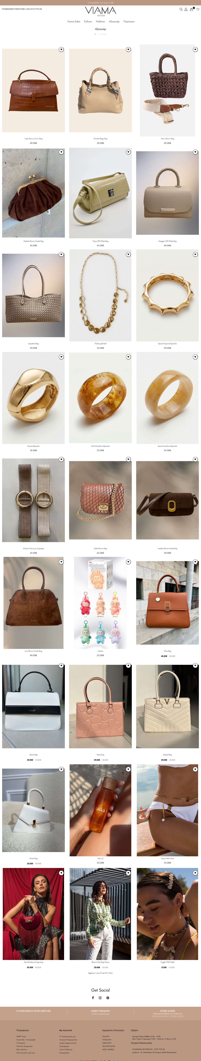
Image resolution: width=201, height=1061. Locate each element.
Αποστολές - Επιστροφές (26, 1040)
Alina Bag (167, 651)
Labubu (100, 651)
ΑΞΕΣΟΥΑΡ (106, 1043)
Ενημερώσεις (64, 1053)
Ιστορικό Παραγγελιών (68, 1040)
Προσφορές (64, 1046)
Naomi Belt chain (167, 858)
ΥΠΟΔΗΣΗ (106, 1040)
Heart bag (100, 755)
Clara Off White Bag (100, 241)
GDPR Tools (21, 1036)
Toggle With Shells (167, 962)
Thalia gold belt (100, 344)
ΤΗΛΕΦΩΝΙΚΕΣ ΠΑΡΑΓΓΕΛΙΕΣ (22, 9)
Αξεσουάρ (114, 21)
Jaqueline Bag (33, 344)
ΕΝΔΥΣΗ (106, 1036)
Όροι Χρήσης (22, 1049)
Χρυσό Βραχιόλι (33, 446)
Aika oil (100, 858)
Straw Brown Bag (167, 139)
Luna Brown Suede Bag (33, 651)
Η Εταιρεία (21, 1043)
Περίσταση (129, 21)
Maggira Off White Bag (167, 241)
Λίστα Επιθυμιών (65, 1049)
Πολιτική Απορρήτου (25, 1046)
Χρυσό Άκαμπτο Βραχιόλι (167, 344)
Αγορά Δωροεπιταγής (67, 1043)
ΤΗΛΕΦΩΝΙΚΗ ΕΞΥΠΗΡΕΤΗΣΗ (142, 1049)
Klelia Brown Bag (100, 548)
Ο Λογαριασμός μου (67, 1036)
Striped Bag (167, 755)
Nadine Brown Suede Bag (167, 548)
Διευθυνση (135, 1052)
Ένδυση (88, 21)
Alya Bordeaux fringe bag (33, 962)
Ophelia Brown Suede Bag (34, 241)
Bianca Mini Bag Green (100, 962)
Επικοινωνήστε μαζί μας (26, 1053)
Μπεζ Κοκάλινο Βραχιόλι (100, 446)
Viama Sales (73, 21)
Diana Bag (33, 755)
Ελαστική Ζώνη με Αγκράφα (33, 548)
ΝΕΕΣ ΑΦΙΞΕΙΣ (108, 1049)
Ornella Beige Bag (100, 139)
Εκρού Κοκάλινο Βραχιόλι (167, 446)
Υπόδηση (100, 21)
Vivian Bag (33, 858)
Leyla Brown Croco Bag (33, 139)
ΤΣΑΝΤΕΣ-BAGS (108, 1046)
